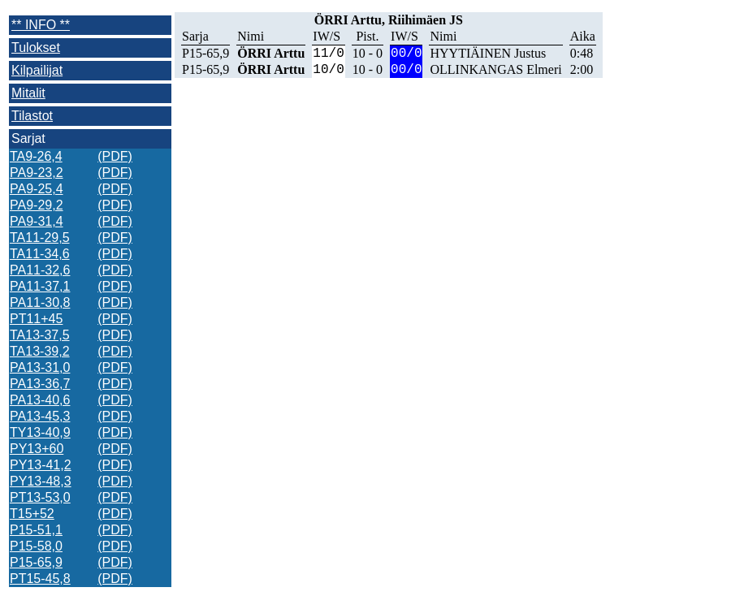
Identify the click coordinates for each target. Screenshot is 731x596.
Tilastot (32, 116)
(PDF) (114, 156)
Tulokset (35, 47)
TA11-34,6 (40, 254)
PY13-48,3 (40, 481)
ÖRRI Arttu (271, 53)
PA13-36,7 (40, 384)
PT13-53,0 (40, 497)
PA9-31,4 (36, 221)
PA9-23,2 (36, 172)
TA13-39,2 (40, 351)
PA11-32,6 (40, 270)
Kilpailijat (37, 70)
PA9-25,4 (36, 189)
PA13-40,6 (40, 400)
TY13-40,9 (40, 432)
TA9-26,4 (36, 156)
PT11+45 (36, 319)
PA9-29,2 (36, 205)
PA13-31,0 (40, 367)
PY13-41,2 (40, 465)
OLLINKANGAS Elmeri (495, 69)
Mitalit (28, 93)
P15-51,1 (36, 530)
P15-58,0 (36, 546)
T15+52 (32, 513)
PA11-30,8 (40, 302)
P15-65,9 (36, 562)
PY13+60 (36, 449)
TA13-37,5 (40, 335)
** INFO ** (40, 25)
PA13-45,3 (40, 416)
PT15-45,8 (40, 578)
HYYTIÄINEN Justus (488, 53)
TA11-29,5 (40, 237)
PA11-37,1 (40, 286)
